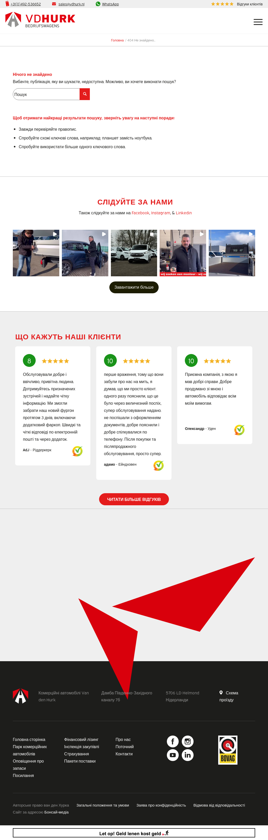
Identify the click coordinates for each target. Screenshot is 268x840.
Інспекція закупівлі (81, 746)
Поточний (125, 746)
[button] (36, 253)
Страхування (76, 753)
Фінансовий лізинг (81, 739)
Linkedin (184, 212)
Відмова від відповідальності (219, 804)
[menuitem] (236, 4)
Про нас (123, 739)
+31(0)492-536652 (26, 3)
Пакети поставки (79, 761)
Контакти (124, 753)
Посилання (23, 775)
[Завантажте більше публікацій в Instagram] (134, 287)
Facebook (140, 212)
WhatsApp (110, 3)
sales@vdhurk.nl (71, 3)
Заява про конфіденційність (161, 804)
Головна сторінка (29, 739)
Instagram (160, 212)
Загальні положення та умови (102, 804)
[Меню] (256, 21)
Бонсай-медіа (56, 811)
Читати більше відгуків (134, 499)
